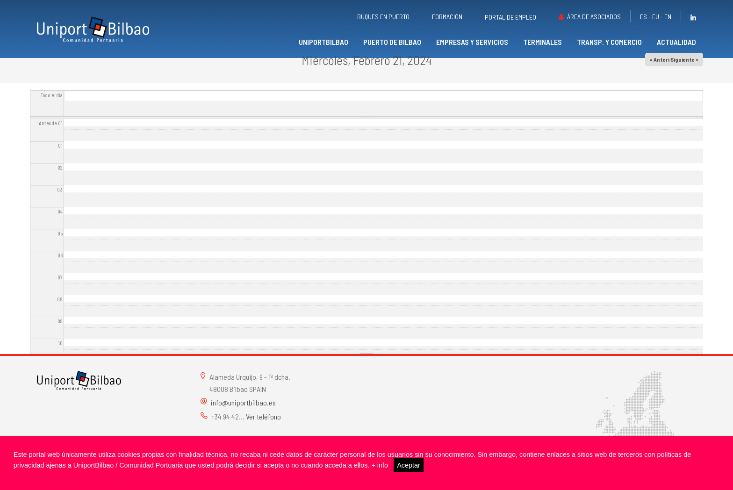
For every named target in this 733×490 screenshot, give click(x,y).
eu (655, 17)
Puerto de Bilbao (392, 41)
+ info (379, 465)
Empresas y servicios (472, 41)
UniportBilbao (323, 41)
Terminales (542, 41)
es (643, 17)
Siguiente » (684, 59)
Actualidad (676, 41)
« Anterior (662, 59)
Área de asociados (594, 17)
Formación (447, 17)
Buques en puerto (383, 17)
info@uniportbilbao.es (243, 402)
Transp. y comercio (609, 41)
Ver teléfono (263, 416)
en (667, 17)
